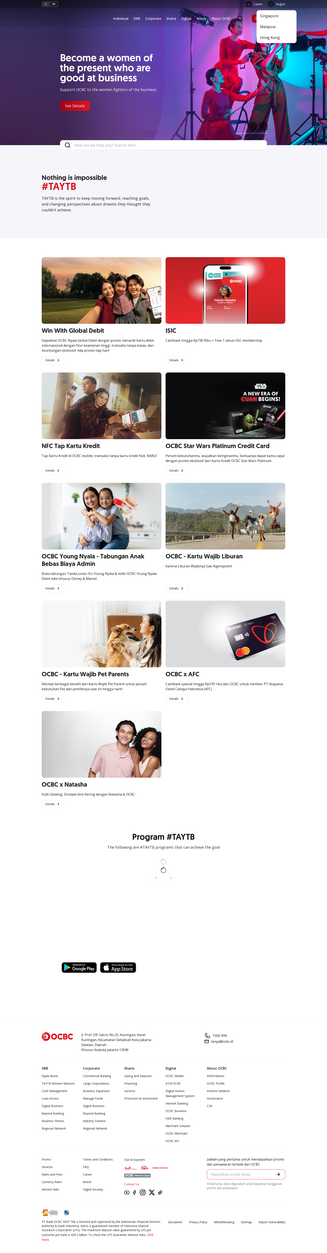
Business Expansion (96, 1091)
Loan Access (50, 1098)
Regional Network (54, 1128)
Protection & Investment (141, 1098)
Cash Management (54, 1091)
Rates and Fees (52, 1174)
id (46, 4)
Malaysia (267, 26)
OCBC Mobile (175, 1076)
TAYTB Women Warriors (58, 1083)
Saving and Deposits (138, 1076)
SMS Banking (174, 1118)
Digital (186, 18)
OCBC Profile (216, 1083)
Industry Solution (94, 1121)
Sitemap (246, 1222)
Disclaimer (175, 1222)
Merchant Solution (178, 1126)
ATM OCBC (173, 1083)
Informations (215, 1076)
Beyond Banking (53, 1113)
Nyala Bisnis (50, 1076)
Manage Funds (93, 1098)
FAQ (86, 1167)
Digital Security (93, 1189)
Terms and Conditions (98, 1159)
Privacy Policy (198, 1222)
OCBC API (172, 1141)
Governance (215, 1098)
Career (87, 1174)
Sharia (171, 18)
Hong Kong (270, 37)
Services (129, 1091)
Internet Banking (177, 1103)
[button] (278, 1174)
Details (53, 360)
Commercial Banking (97, 1076)
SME (136, 18)
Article (201, 18)
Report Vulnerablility (272, 1222)
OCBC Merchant (176, 1133)
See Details (75, 105)
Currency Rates (52, 1182)
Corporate (153, 18)
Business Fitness (53, 1121)
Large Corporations (96, 1083)
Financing (130, 1083)
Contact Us (131, 1184)
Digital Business (52, 1106)
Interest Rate (50, 1189)
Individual (120, 18)
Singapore (269, 15)
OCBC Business (176, 1111)
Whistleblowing (224, 1222)
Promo (46, 1159)
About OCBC (221, 18)
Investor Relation (218, 1091)
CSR (209, 1106)
